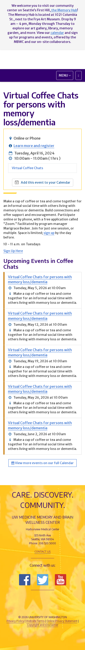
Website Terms (35, 621)
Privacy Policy (15, 621)
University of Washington (42, 608)
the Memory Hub (64, 10)
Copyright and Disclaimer (42, 625)
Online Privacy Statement (61, 621)
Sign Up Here (13, 251)
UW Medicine (42, 598)
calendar (57, 33)
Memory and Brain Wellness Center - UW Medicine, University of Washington (42, 59)
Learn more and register (34, 145)
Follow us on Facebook (24, 579)
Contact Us (42, 551)
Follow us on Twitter (42, 579)
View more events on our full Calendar (42, 463)
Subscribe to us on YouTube (60, 579)
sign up (49, 233)
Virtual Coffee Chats (27, 168)
